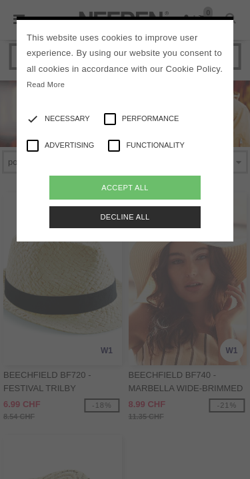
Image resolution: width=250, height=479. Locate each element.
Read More (46, 84)
